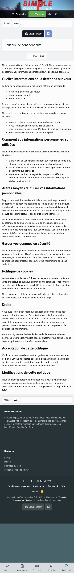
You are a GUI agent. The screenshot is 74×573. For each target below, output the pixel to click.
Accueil (34, 491)
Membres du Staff (12, 466)
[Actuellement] (62, 14)
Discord (7, 462)
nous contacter (60, 72)
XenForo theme (43, 500)
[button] (56, 14)
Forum (7, 458)
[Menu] (4, 14)
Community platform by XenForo (32, 497)
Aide (63, 486)
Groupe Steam (35, 34)
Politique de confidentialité (45, 486)
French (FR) (44, 481)
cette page (45, 297)
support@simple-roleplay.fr (16, 470)
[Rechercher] (69, 14)
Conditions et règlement (19, 486)
